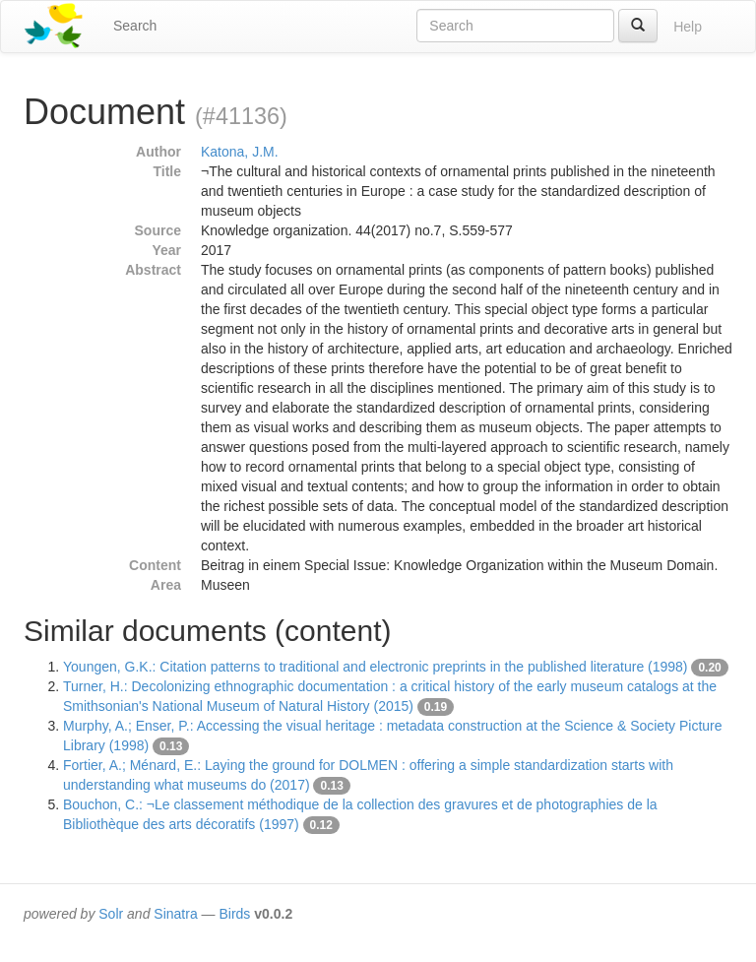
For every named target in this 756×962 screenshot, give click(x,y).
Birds (234, 914)
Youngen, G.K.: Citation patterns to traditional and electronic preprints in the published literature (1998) (375, 666)
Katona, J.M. (240, 152)
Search (135, 25)
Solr (110, 914)
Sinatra (175, 914)
